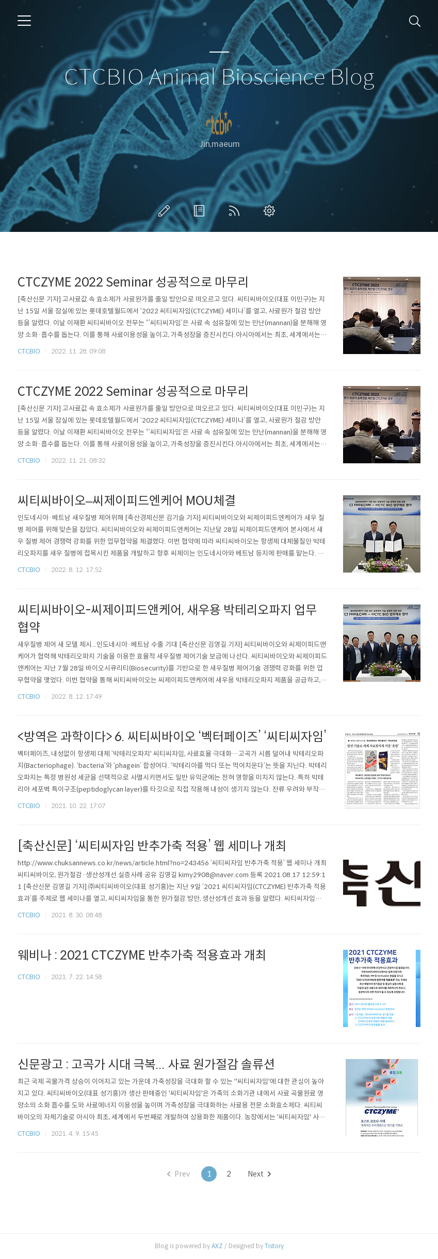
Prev (178, 1174)
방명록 (201, 210)
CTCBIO (29, 351)
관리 (271, 210)
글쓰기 (166, 210)
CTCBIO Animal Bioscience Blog (219, 77)
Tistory (274, 1246)
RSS (236, 210)
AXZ (217, 1246)
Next (259, 1174)
